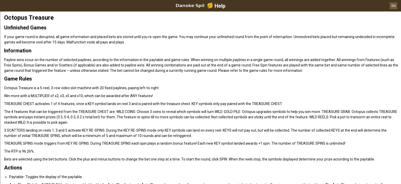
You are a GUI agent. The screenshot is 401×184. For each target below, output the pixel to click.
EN (394, 6)
